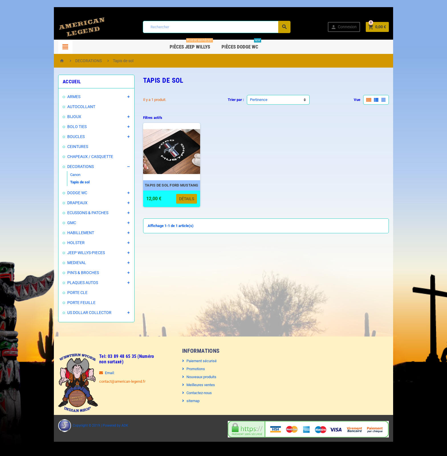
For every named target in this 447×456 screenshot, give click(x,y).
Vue (357, 100)
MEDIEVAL (76, 262)
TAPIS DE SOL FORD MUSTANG (171, 185)
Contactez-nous (199, 393)
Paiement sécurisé (201, 361)
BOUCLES (76, 136)
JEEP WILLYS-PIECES (86, 252)
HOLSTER (76, 242)
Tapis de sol (80, 182)
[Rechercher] (216, 27)
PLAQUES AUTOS (82, 282)
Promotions (195, 369)
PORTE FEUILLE (81, 302)
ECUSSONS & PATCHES (87, 212)
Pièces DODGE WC (251, 45)
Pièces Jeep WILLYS (201, 45)
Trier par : (236, 100)
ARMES (73, 96)
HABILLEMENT (80, 232)
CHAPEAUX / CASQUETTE (90, 156)
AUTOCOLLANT (81, 106)
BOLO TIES (77, 126)
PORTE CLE (77, 292)
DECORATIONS (80, 166)
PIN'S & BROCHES (83, 272)
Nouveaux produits (201, 377)
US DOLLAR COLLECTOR (89, 312)
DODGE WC (77, 192)
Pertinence (258, 100)
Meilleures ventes (200, 385)
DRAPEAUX (77, 202)
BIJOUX (74, 116)
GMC (71, 222)
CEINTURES (77, 146)
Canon (75, 175)
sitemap (193, 401)
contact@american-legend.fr (122, 381)
